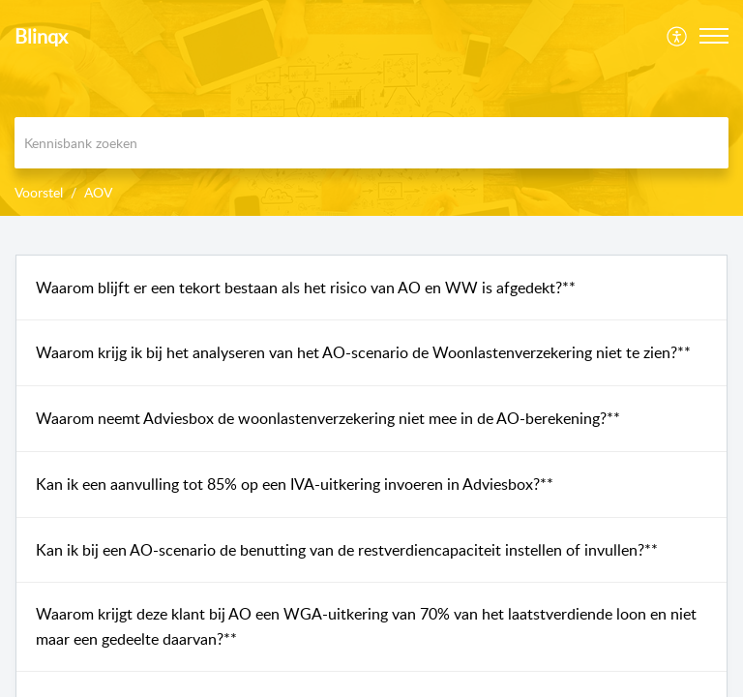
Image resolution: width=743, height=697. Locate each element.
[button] (677, 36)
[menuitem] (677, 36)
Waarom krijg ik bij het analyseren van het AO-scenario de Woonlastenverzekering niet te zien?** (363, 352)
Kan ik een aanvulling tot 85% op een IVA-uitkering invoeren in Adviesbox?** (294, 484)
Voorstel (39, 192)
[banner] (371, 108)
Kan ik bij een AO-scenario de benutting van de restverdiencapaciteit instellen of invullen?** (347, 550)
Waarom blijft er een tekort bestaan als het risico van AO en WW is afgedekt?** (306, 287)
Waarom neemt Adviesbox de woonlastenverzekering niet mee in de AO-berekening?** (328, 418)
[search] (371, 142)
